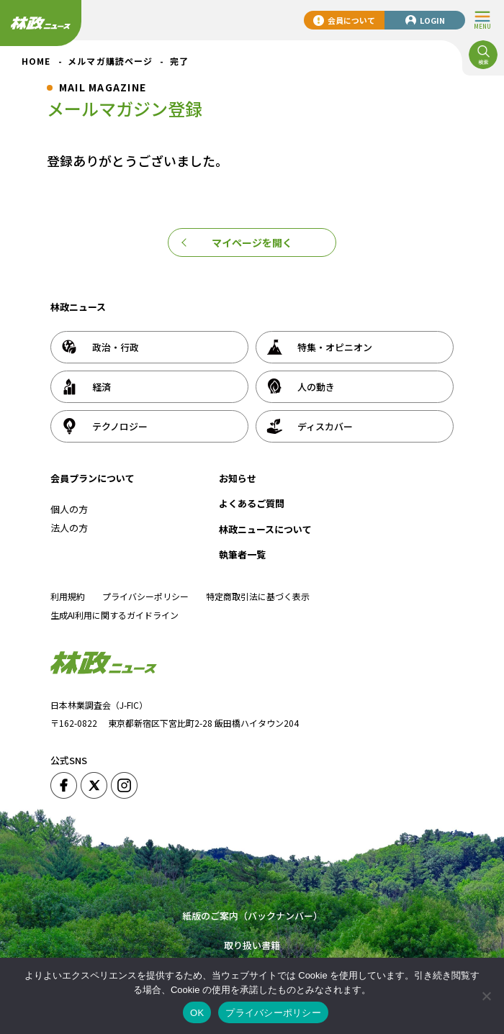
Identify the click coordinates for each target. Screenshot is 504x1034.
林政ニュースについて (265, 529)
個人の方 (69, 509)
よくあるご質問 (251, 503)
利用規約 (67, 596)
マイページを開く (252, 242)
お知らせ (237, 478)
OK (197, 1012)
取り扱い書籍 (252, 945)
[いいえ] (486, 996)
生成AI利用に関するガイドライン (114, 615)
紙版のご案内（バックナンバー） (252, 915)
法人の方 (69, 528)
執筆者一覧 (242, 554)
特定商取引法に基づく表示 (258, 596)
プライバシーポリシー (145, 596)
